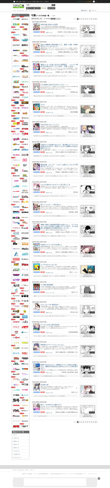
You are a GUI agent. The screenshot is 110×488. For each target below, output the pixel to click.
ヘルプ (35, 473)
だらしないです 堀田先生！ (50, 305)
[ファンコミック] (50, 292)
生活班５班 (44, 385)
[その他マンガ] (49, 92)
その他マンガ (17, 454)
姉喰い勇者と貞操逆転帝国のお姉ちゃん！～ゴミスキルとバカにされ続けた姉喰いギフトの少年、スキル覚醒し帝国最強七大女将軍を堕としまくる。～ (59, 226)
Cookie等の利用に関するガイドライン (59, 473)
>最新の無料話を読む (88, 36)
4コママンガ (16, 451)
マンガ (44, 8)
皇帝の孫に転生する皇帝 (49, 24)
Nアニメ (41, 1)
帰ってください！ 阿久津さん (51, 204)
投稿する (85, 10)
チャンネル (28, 1)
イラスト (37, 8)
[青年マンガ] (49, 32)
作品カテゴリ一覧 (18, 432)
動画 (17, 1)
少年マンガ (16, 438)
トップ (30, 8)
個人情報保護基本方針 (43, 473)
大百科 (33, 1)
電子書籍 (52, 8)
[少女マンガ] (49, 52)
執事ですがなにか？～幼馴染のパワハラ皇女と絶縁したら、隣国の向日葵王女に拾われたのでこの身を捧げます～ (59, 366)
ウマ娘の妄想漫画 (47, 285)
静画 (20, 1)
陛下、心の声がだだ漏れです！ (51, 405)
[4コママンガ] (49, 392)
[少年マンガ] (49, 72)
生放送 (23, 1)
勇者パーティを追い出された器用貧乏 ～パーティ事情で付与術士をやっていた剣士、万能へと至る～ (59, 65)
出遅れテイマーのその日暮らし (51, 245)
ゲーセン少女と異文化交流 (50, 325)
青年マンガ (16, 441)
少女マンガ (16, 444)
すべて (15, 434)
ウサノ (43, 104)
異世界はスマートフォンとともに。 (53, 345)
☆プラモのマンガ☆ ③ (49, 265)
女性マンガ (16, 447)
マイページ (93, 10)
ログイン (80, 1)
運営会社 (24, 473)
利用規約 (30, 473)
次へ (96, 19)
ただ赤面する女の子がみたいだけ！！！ (55, 84)
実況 (37, 1)
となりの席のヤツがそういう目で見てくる (55, 185)
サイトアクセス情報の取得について (78, 473)
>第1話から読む (87, 34)
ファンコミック (17, 457)
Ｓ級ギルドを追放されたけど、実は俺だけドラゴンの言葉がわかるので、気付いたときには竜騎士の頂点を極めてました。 (59, 146)
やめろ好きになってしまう (50, 124)
